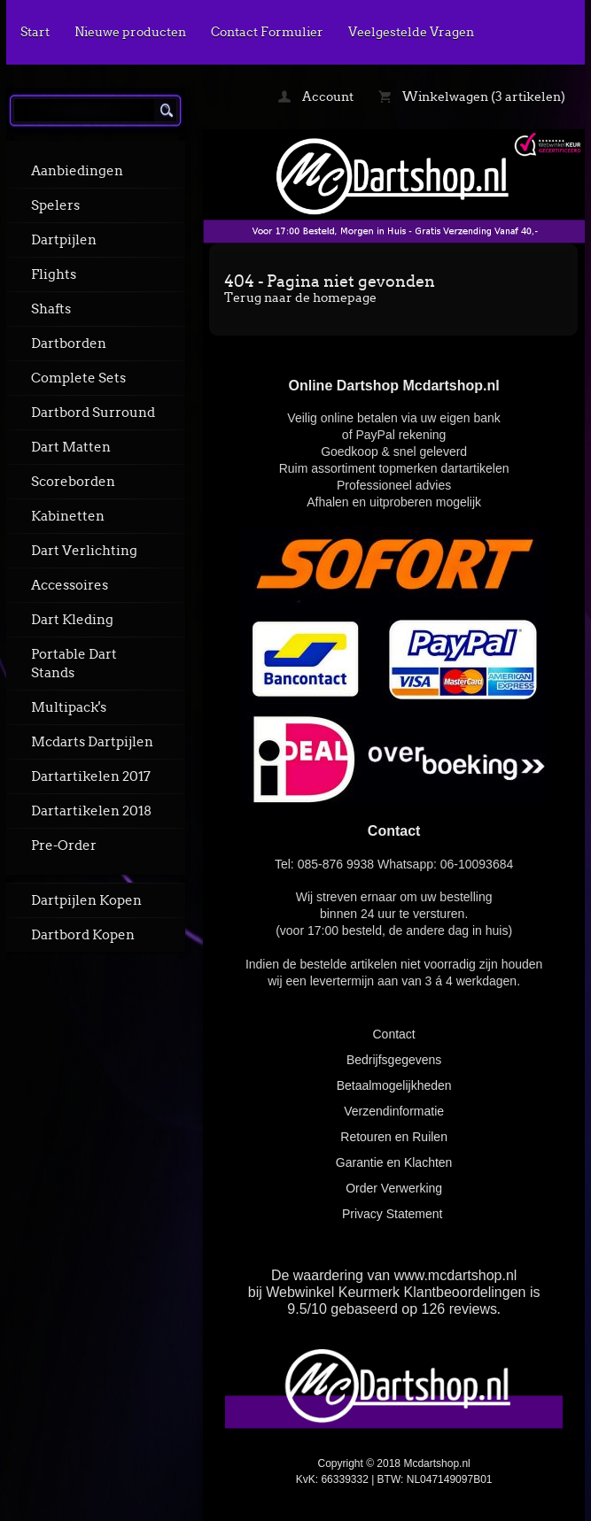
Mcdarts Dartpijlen (92, 742)
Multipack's (68, 707)
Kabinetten (68, 516)
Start (35, 32)
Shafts (51, 309)
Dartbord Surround (93, 413)
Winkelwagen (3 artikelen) (471, 96)
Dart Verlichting (84, 551)
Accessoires (69, 585)
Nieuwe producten (130, 32)
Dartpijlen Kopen (86, 900)
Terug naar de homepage (300, 297)
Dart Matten (71, 447)
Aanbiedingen (77, 171)
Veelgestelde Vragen (411, 32)
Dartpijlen (64, 240)
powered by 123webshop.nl (394, 1499)
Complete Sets (78, 378)
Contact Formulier (267, 32)
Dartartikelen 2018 (91, 811)
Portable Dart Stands (74, 663)
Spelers (55, 205)
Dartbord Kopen (83, 935)
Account (316, 96)
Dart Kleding (72, 620)
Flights (53, 274)
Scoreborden (73, 482)
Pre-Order (64, 845)
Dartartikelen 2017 (91, 776)
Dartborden (68, 343)
